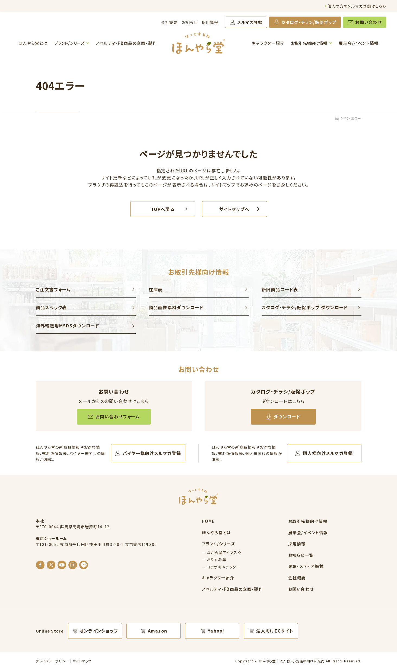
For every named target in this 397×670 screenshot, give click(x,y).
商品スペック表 (51, 307)
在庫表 (156, 289)
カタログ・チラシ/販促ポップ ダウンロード (305, 307)
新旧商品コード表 (280, 289)
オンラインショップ (99, 630)
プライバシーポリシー (52, 661)
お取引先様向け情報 (309, 43)
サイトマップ (82, 661)
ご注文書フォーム (53, 289)
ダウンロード (287, 416)
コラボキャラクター (224, 567)
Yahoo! (216, 630)
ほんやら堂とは (33, 43)
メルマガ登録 (250, 22)
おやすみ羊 (217, 559)
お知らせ (189, 22)
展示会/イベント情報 (359, 43)
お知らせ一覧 (301, 555)
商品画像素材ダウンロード (176, 307)
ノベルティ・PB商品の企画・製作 (126, 43)
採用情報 (210, 22)
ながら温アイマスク (224, 552)
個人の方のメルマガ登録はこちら (357, 6)
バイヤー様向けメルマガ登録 (152, 453)
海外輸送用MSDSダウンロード (67, 325)
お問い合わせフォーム (118, 416)
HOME (208, 521)
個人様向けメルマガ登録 (328, 453)
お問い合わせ (368, 22)
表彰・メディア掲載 (306, 566)
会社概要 (169, 22)
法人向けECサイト (275, 630)
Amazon (157, 630)
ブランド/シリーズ (69, 43)
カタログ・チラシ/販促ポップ (308, 22)
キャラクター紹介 (268, 43)
